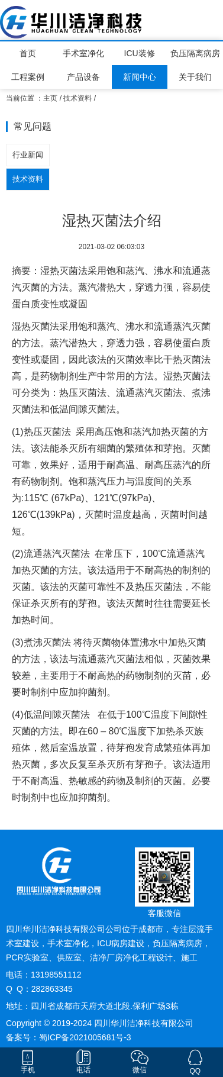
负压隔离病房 (195, 53)
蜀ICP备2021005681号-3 (85, 1037)
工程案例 (27, 77)
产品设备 (83, 77)
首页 (28, 53)
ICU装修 (139, 53)
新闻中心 (139, 77)
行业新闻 (27, 154)
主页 (50, 98)
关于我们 (195, 77)
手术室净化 (83, 53)
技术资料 (77, 98)
